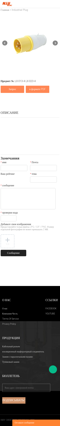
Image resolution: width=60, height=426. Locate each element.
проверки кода (9, 213)
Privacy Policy (9, 324)
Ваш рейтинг (8, 174)
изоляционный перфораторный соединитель (23, 351)
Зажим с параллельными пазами (17, 356)
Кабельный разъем (11, 346)
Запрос (12, 89)
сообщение (7, 185)
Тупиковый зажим (10, 362)
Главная (5, 10)
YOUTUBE (50, 313)
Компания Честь (10, 313)
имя (3, 162)
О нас (5, 308)
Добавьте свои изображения (27, 227)
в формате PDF (37, 89)
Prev (4, 43)
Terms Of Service (10, 319)
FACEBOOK (50, 308)
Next (55, 43)
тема (33, 174)
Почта (34, 162)
